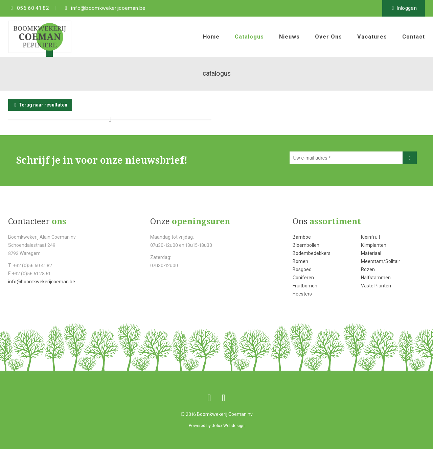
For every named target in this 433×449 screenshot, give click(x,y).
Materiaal (371, 253)
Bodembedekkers (312, 253)
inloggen (406, 8)
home (211, 36)
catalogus (249, 36)
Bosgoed (302, 269)
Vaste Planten (376, 285)
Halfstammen (376, 277)
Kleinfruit (370, 237)
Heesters (302, 294)
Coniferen (303, 277)
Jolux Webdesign (228, 425)
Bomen (300, 261)
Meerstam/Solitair (380, 261)
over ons (328, 36)
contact (413, 36)
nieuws (289, 36)
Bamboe (302, 237)
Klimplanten (373, 245)
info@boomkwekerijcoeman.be (41, 281)
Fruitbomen (305, 285)
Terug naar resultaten (43, 105)
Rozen (368, 269)
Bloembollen (306, 245)
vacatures (372, 36)
